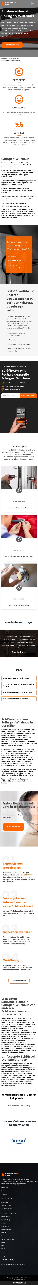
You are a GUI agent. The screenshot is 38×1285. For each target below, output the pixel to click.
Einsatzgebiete (8, 1213)
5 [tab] (20, 1150)
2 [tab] (12, 1150)
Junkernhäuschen (7, 1239)
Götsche (4, 1252)
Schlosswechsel (19, 501)
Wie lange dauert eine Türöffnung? (17, 693)
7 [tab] (26, 1150)
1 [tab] (9, 1150)
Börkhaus (4, 1236)
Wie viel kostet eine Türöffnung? (16, 678)
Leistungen (7, 1199)
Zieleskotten (5, 1226)
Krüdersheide (6, 1229)
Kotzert (3, 1233)
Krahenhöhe (5, 1217)
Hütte (3, 1242)
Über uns (4, 1188)
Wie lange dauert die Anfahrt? (15, 699)
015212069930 (26, 875)
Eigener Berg (5, 1220)
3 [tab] (15, 1150)
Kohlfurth (4, 1245)
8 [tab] (29, 1150)
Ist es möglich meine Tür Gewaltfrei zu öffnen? (18, 685)
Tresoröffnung (19, 599)
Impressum (5, 1191)
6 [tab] (23, 1150)
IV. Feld (3, 1223)
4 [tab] (18, 1150)
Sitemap (4, 1194)
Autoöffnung (19, 550)
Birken (3, 1249)
